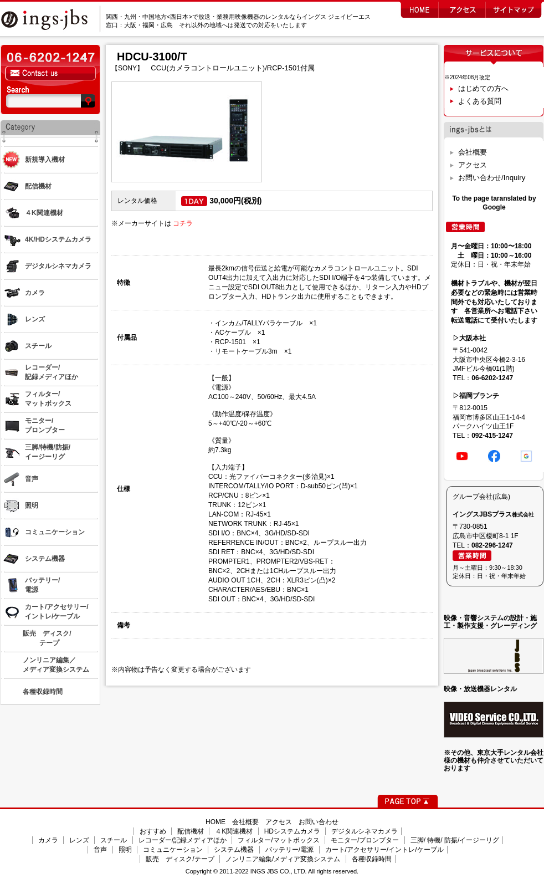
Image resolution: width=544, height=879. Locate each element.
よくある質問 (479, 101)
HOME (215, 822)
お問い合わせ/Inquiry (491, 177)
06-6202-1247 (492, 378)
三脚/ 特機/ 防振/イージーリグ (455, 840)
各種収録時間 (372, 859)
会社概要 (472, 152)
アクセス (472, 165)
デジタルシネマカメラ (364, 831)
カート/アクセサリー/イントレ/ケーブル (384, 850)
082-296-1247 (492, 545)
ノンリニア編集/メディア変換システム (282, 859)
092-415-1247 (492, 436)
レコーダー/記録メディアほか (182, 840)
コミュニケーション (173, 850)
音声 (100, 850)
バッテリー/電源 (289, 850)
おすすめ (153, 831)
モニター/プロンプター (365, 840)
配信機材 (190, 831)
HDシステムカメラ (292, 831)
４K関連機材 (234, 831)
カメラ (48, 840)
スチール (113, 840)
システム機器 (234, 850)
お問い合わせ (318, 822)
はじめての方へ (483, 88)
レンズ (79, 840)
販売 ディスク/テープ (180, 859)
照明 (125, 850)
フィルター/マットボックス (278, 840)
